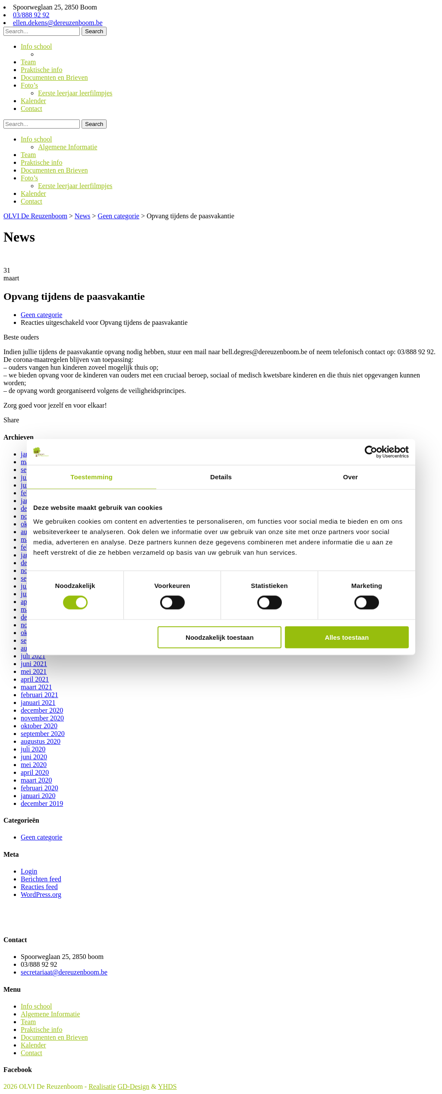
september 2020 (43, 733)
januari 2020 (38, 795)
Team (28, 62)
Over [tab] (350, 477)
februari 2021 (39, 694)
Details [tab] (221, 477)
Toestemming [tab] (91, 477)
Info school (36, 46)
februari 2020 (39, 788)
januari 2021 (38, 702)
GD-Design (133, 1086)
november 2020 (42, 718)
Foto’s (29, 85)
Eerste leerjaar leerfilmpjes (75, 93)
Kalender (33, 100)
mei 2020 (34, 764)
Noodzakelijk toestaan (220, 637)
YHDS (167, 1086)
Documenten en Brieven (54, 77)
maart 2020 (36, 780)
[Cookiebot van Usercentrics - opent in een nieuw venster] (371, 452)
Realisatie (102, 1086)
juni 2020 (34, 757)
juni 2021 (34, 663)
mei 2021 (34, 671)
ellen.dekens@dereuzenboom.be (58, 22)
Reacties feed (39, 886)
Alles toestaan (347, 637)
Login (29, 871)
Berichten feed (41, 879)
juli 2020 (33, 749)
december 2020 (42, 710)
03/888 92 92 (31, 15)
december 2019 (42, 803)
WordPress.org (41, 894)
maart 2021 (36, 687)
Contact (31, 108)
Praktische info (41, 69)
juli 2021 (33, 656)
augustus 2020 (40, 741)
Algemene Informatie (67, 54)
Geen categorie (41, 314)
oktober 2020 (39, 725)
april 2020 (35, 772)
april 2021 (35, 679)
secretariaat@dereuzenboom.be (64, 972)
